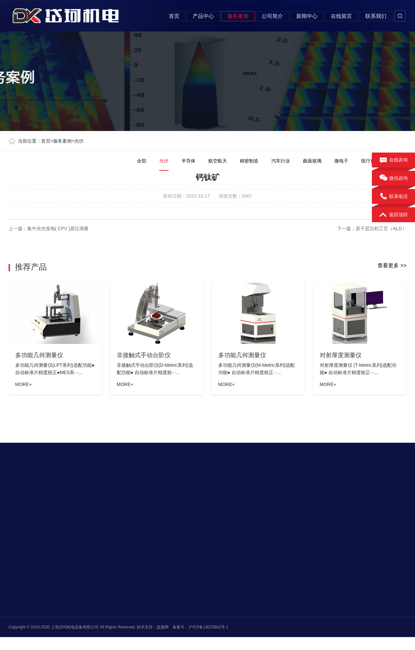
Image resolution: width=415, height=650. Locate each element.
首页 (174, 16)
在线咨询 (394, 160)
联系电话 (394, 197)
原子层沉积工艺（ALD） (381, 228)
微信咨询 (394, 178)
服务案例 (237, 16)
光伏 (79, 141)
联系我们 (375, 16)
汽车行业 (280, 160)
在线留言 (341, 16)
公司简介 (272, 16)
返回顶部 (394, 215)
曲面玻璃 (312, 160)
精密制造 (249, 160)
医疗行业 (370, 160)
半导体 (188, 160)
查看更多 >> (392, 265)
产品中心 (203, 16)
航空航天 (217, 160)
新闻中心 (306, 16)
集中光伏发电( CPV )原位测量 (58, 228)
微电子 (341, 160)
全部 (141, 160)
